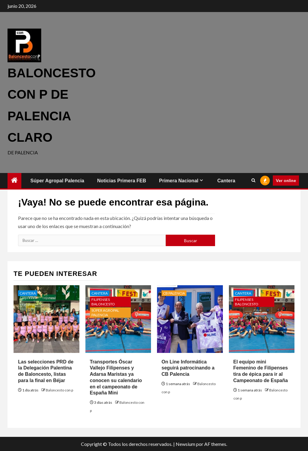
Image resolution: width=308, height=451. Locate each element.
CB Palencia (174, 293)
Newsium (185, 444)
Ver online (286, 180)
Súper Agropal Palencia (57, 180)
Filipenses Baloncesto (103, 301)
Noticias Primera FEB (121, 180)
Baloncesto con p (59, 390)
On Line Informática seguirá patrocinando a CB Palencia (188, 368)
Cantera (226, 180)
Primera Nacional (179, 180)
